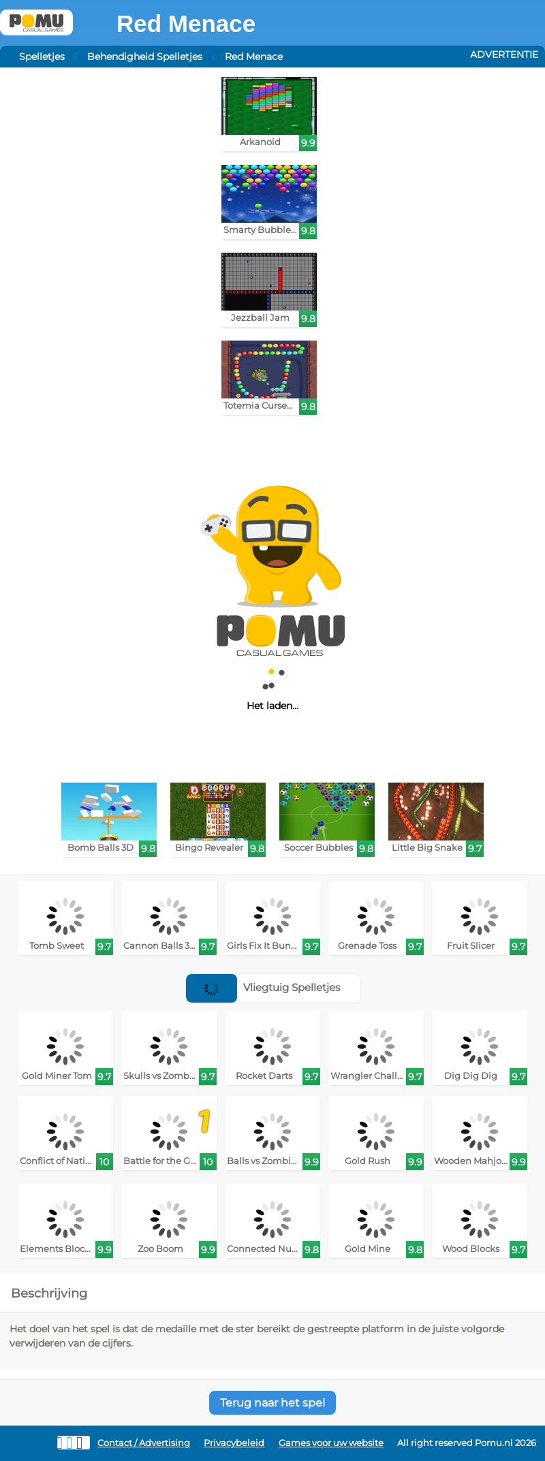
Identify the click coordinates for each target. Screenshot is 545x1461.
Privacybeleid (234, 1443)
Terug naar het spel (272, 1402)
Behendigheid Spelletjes (144, 56)
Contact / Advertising (143, 1443)
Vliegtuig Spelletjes (263, 987)
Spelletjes (42, 56)
